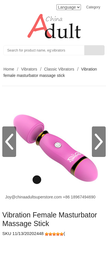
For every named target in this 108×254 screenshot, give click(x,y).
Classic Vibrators (59, 69)
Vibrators (29, 69)
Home (8, 69)
